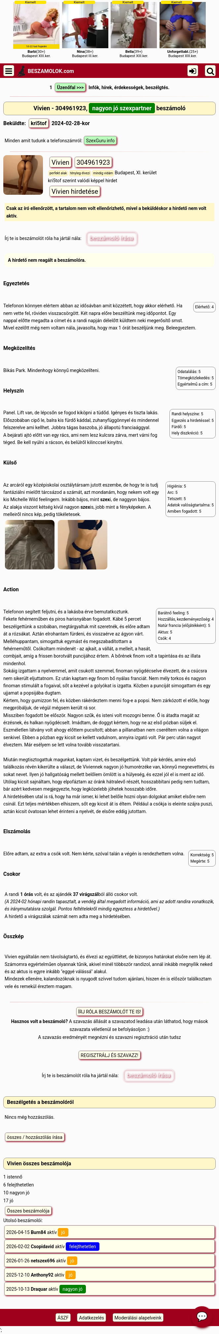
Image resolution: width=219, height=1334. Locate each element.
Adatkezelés (91, 1317)
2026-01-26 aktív (41, 1260)
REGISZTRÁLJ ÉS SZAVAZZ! (109, 1055)
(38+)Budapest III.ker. (85, 29)
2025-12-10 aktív (41, 1275)
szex (105, 499)
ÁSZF (63, 1317)
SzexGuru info (100, 140)
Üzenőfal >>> (70, 87)
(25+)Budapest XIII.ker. (183, 29)
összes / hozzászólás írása (34, 1137)
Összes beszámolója (28, 1211)
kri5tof (39, 123)
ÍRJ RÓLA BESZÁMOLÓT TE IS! (109, 1011)
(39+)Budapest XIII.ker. (134, 29)
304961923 (93, 162)
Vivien (60, 162)
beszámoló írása (111, 237)
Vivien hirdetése (75, 191)
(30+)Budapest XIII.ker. (36, 29)
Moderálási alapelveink (138, 1317)
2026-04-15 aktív (37, 1232)
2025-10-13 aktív (46, 1289)
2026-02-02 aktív (52, 1246)
